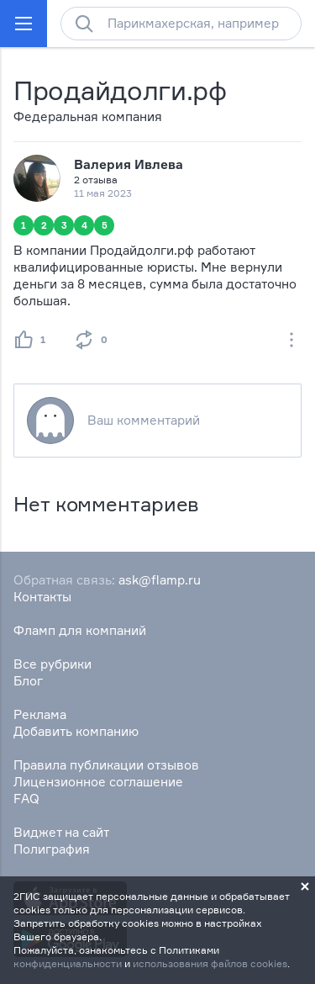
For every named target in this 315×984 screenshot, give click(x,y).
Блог (28, 681)
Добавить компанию (76, 731)
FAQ (26, 799)
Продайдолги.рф (120, 90)
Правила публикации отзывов (106, 765)
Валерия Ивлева (128, 164)
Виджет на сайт (61, 832)
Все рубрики (52, 664)
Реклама (39, 714)
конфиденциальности (67, 963)
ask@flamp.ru (159, 580)
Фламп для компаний (79, 630)
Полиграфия (51, 849)
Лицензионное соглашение (98, 782)
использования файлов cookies (210, 963)
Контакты (42, 597)
